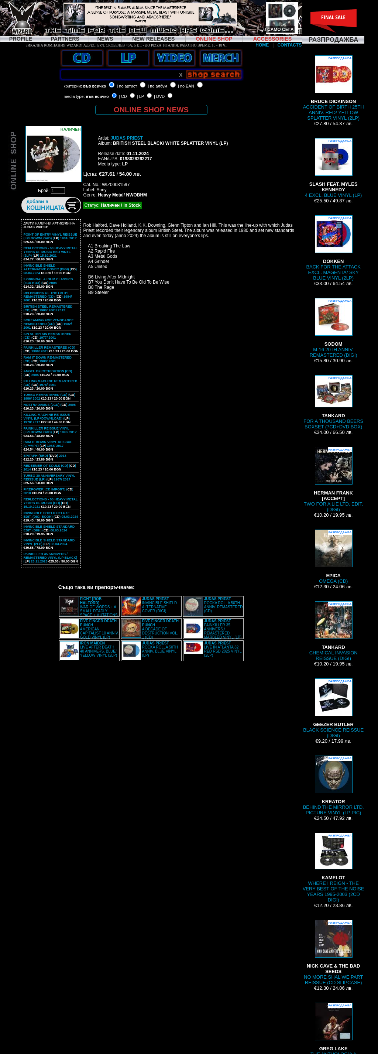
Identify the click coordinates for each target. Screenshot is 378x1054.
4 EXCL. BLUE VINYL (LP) (333, 168)
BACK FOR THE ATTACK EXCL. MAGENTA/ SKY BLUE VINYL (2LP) (333, 248)
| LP (140, 96)
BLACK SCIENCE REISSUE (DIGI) (333, 708)
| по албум (157, 86)
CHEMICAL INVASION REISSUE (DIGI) (333, 631)
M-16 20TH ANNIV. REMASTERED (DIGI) (333, 328)
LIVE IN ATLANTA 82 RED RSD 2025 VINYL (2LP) (222, 649)
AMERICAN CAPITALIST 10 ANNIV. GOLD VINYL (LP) (99, 629)
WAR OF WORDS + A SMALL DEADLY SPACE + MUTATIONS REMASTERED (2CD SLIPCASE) (89, 609)
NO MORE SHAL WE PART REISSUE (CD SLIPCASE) (333, 952)
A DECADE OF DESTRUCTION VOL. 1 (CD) (160, 629)
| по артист (127, 86)
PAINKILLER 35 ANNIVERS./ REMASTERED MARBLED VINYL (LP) (222, 629)
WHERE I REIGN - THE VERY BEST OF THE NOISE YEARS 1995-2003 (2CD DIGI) (333, 868)
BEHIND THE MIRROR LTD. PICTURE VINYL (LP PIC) (333, 785)
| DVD (159, 96)
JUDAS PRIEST (126, 138)
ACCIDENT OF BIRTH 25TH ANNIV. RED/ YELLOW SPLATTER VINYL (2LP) (333, 88)
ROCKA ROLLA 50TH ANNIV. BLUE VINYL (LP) (160, 649)
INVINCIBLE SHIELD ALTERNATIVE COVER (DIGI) (159, 605)
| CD (123, 96)
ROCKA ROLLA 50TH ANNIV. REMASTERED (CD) (223, 605)
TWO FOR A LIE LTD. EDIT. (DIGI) (333, 479)
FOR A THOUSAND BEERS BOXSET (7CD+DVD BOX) (333, 402)
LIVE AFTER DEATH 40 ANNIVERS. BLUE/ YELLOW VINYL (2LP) (98, 649)
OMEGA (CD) (333, 557)
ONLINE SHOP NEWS (151, 110)
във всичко (94, 86)
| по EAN (186, 86)
